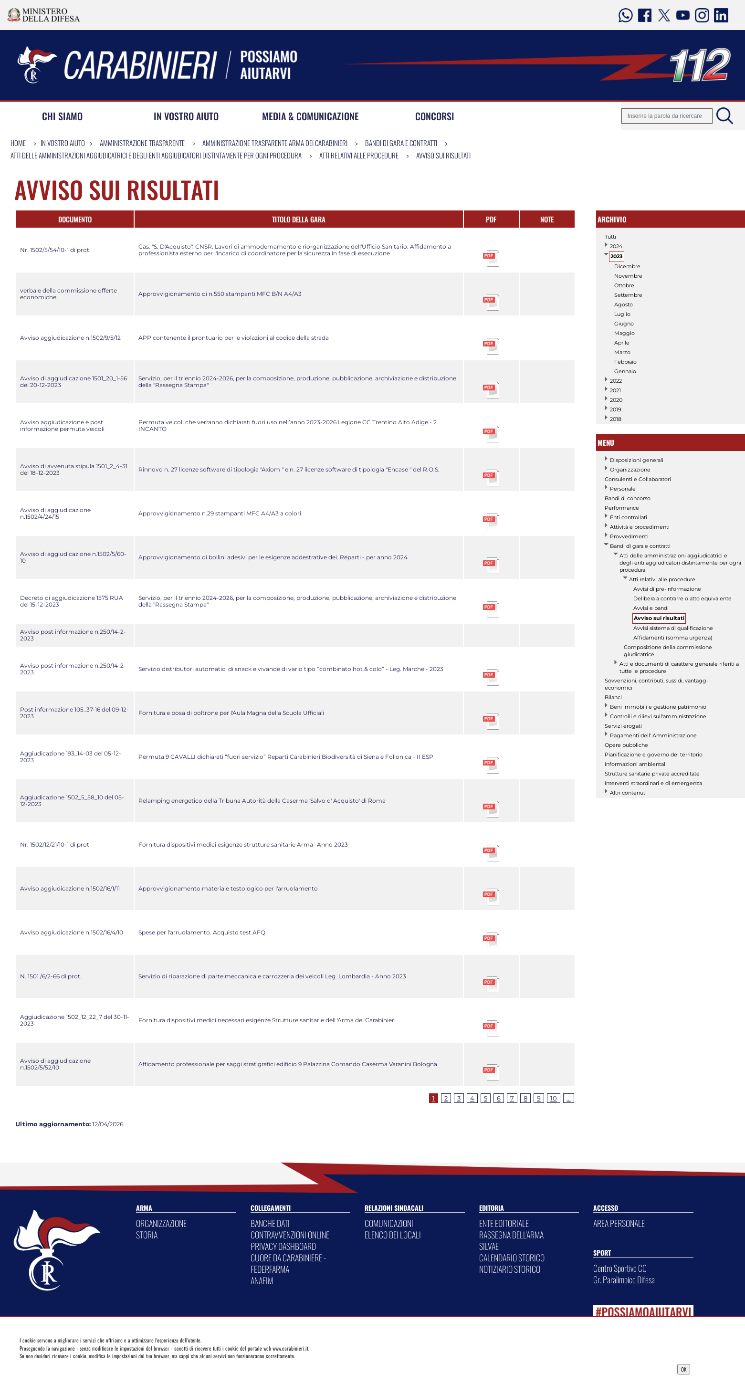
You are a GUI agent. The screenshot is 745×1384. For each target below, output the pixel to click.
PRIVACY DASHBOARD (283, 1246)
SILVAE (489, 1246)
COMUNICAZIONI (389, 1223)
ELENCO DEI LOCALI (393, 1234)
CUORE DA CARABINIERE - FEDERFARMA (288, 1263)
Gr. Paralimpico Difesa (624, 1279)
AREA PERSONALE (619, 1223)
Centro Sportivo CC (620, 1268)
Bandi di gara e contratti (401, 142)
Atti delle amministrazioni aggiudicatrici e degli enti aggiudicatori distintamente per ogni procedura (156, 155)
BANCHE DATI (270, 1223)
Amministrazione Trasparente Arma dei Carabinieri (274, 142)
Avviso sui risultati (443, 155)
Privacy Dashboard (93, 1368)
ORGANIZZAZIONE (161, 1223)
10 (553, 1098)
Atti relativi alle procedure (359, 155)
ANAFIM (262, 1280)
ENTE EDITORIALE (504, 1223)
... (569, 1098)
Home (18, 142)
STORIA (146, 1234)
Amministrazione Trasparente (142, 142)
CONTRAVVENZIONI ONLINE (290, 1234)
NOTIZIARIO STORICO (509, 1269)
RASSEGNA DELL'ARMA (511, 1234)
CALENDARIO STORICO (512, 1257)
